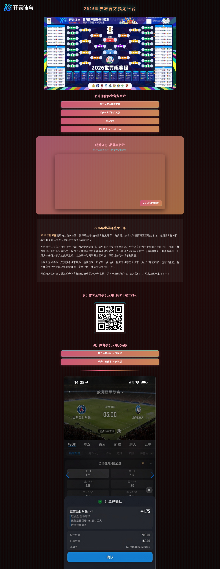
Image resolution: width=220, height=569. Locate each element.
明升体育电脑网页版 (57, 104)
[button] (68, 443)
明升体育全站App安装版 (92, 329)
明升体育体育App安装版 (127, 329)
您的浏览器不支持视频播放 (110, 157)
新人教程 (127, 104)
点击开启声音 (151, 179)
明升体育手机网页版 (92, 104)
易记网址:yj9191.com (163, 104)
